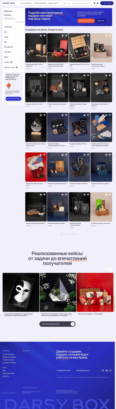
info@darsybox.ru (83, 370)
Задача (13, 57)
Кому (13, 42)
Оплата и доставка (77, 3)
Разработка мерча (8, 360)
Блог (69, 3)
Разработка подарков (9, 357)
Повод (13, 37)
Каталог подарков (8, 354)
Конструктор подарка (9, 362)
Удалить (14, 18)
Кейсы (65, 3)
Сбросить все (19, 21)
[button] (110, 269)
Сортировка (13, 27)
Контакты (87, 3)
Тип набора (13, 52)
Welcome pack (13, 47)
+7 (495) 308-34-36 (63, 370)
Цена (13, 32)
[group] (21, 294)
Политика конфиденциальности (30, 387)
